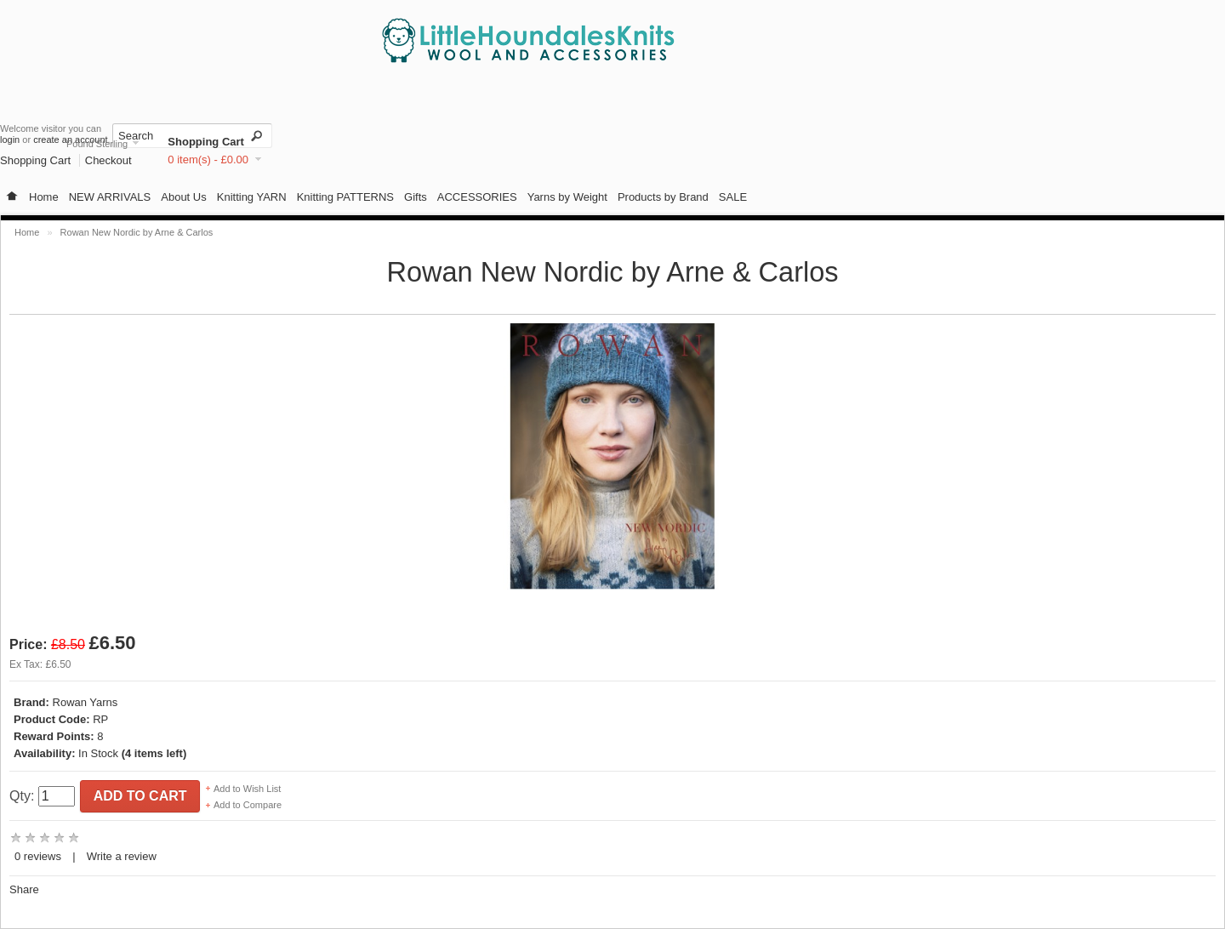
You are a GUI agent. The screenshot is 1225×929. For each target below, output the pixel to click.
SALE (733, 197)
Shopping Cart (206, 141)
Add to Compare (248, 805)
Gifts (415, 197)
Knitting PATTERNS (345, 197)
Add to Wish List (247, 789)
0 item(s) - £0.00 (208, 159)
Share (24, 889)
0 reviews (37, 856)
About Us (183, 197)
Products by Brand (663, 197)
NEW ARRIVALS (110, 197)
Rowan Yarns (85, 702)
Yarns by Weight (567, 197)
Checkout (108, 160)
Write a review (122, 856)
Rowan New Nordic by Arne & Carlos (137, 232)
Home (44, 197)
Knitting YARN (252, 197)
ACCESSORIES (477, 197)
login (10, 139)
